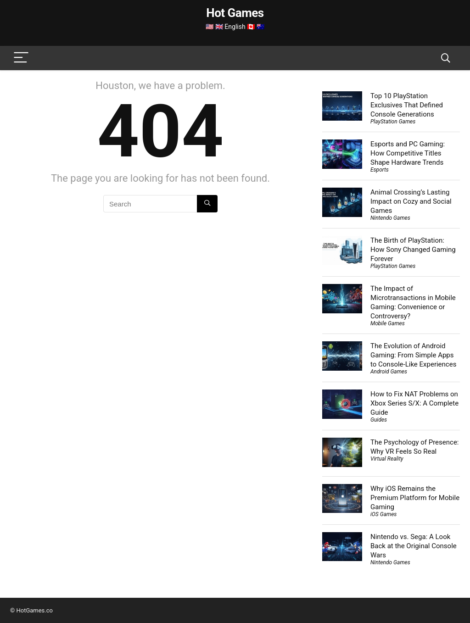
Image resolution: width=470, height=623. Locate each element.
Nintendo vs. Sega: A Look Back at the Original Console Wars (413, 546)
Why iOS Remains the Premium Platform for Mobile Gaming (414, 497)
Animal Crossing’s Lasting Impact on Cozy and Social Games (411, 201)
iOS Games (383, 514)
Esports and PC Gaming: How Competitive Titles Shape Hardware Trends (407, 153)
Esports (379, 170)
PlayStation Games (392, 121)
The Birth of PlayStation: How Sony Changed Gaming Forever (413, 249)
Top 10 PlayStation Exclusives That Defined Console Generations (406, 105)
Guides (378, 420)
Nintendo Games (390, 218)
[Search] (446, 58)
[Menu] (21, 58)
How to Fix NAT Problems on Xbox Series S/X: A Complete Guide (414, 403)
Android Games (388, 371)
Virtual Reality (386, 459)
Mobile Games (387, 323)
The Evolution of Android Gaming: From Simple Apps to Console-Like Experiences (413, 355)
